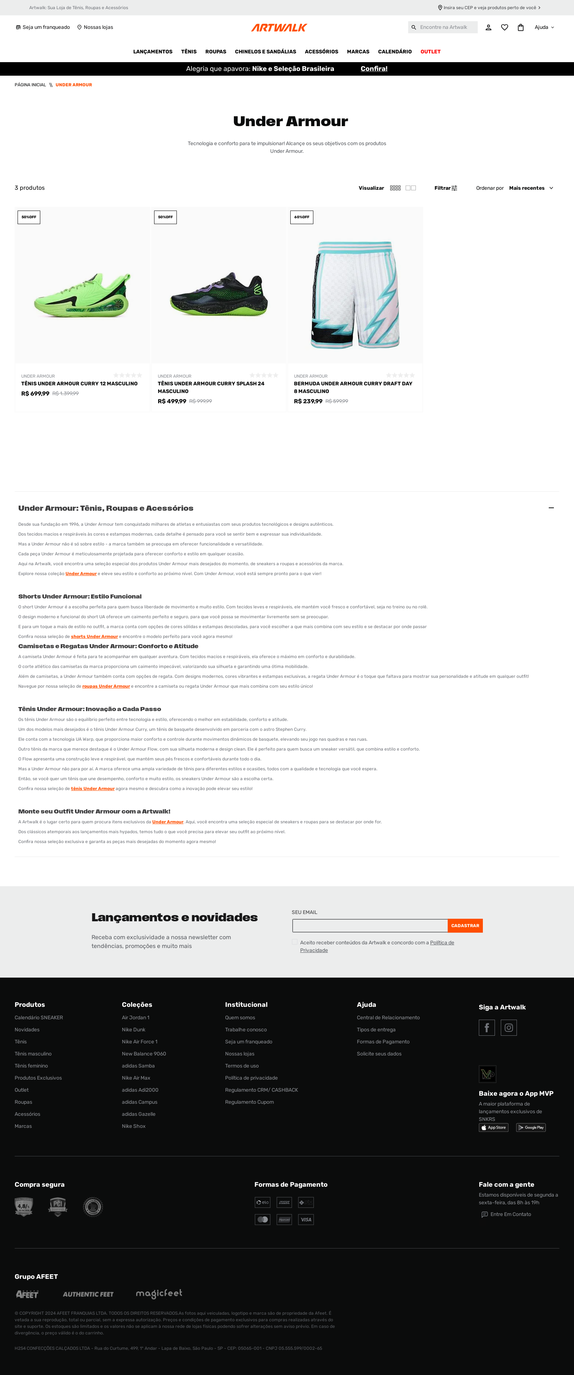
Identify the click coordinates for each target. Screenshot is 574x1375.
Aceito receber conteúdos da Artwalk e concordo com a (377, 946)
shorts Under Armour (94, 636)
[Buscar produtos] (414, 27)
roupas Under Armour (106, 686)
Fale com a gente (506, 1185)
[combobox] (443, 27)
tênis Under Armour (93, 788)
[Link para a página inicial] (30, 85)
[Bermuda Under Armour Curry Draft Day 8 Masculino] (355, 309)
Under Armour (74, 84)
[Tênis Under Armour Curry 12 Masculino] (82, 309)
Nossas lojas (94, 27)
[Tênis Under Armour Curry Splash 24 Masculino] (219, 309)
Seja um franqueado (42, 27)
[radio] (410, 187)
